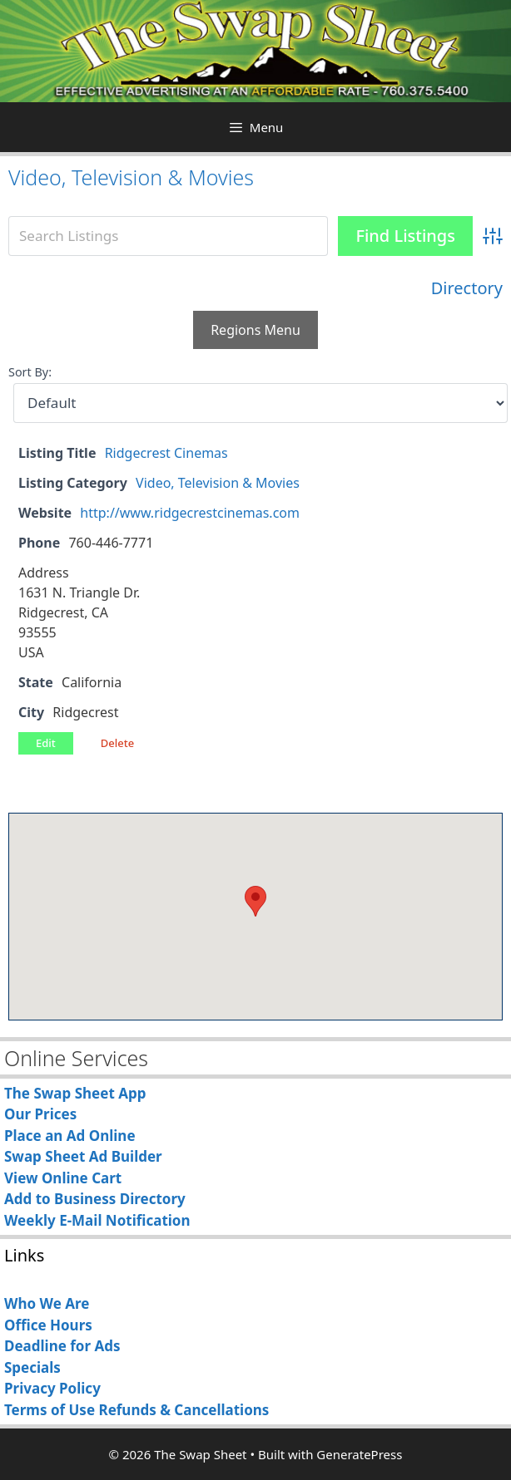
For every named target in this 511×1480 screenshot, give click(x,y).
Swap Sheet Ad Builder (83, 1156)
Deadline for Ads (62, 1345)
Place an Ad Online (70, 1135)
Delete (117, 742)
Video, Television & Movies (131, 177)
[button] (255, 901)
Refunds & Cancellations (183, 1409)
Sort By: (30, 372)
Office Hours (48, 1325)
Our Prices (40, 1114)
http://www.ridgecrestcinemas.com (190, 513)
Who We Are (46, 1303)
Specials (32, 1367)
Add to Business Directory (95, 1198)
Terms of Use (49, 1409)
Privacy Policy (52, 1388)
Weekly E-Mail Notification (97, 1220)
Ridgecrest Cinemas (166, 453)
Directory (467, 288)
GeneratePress (359, 1454)
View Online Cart (63, 1177)
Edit (46, 742)
